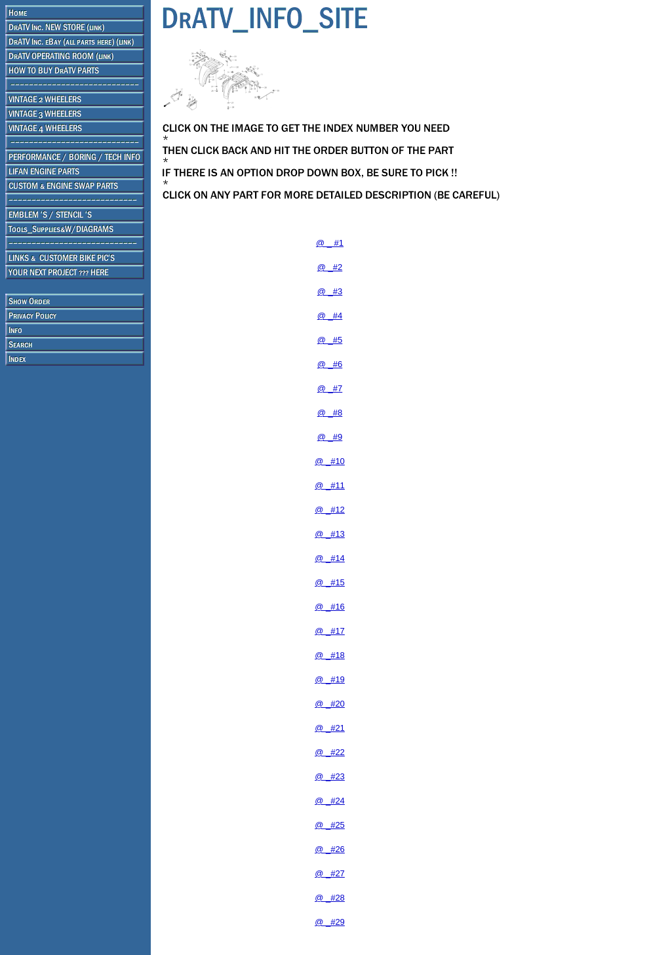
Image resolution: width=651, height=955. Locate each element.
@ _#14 (330, 558)
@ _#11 (330, 485)
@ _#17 (330, 631)
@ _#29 (330, 922)
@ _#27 (330, 873)
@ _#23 (330, 776)
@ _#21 (330, 728)
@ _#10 (330, 461)
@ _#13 (330, 534)
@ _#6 (330, 364)
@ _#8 (330, 413)
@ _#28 (330, 898)
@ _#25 (330, 825)
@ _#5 (330, 340)
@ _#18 (330, 655)
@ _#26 (330, 849)
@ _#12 (330, 510)
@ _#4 (330, 316)
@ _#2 (330, 267)
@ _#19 (330, 679)
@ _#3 (330, 291)
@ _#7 (330, 388)
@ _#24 (330, 801)
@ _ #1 (330, 243)
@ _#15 (330, 582)
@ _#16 (330, 607)
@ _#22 (330, 752)
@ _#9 (330, 437)
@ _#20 (330, 704)
